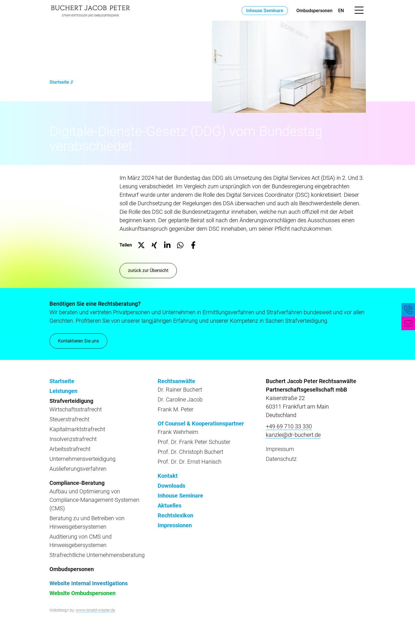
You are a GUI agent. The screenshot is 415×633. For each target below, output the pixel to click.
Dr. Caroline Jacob (180, 399)
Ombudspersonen (314, 10)
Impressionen (175, 525)
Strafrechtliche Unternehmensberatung (97, 555)
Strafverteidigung (71, 400)
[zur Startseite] (90, 10)
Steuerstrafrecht (69, 419)
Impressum (280, 449)
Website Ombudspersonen (82, 593)
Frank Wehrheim (178, 432)
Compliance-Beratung (77, 482)
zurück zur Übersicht (148, 270)
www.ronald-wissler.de (95, 610)
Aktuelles (169, 505)
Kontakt (168, 475)
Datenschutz (281, 458)
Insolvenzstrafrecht (73, 439)
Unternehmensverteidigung (82, 458)
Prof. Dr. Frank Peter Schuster (194, 441)
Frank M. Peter (176, 409)
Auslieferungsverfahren (78, 468)
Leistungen (63, 391)
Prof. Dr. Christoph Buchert (190, 451)
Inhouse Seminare (264, 10)
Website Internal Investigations (88, 583)
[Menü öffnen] (359, 10)
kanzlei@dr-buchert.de (293, 434)
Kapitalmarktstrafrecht (77, 429)
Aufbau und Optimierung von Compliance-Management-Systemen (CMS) (94, 500)
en (341, 10)
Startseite (59, 82)
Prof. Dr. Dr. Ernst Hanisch (189, 461)
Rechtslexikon (175, 515)
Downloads (171, 485)
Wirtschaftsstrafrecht (75, 409)
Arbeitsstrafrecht (69, 449)
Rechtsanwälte (176, 381)
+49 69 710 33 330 (289, 426)
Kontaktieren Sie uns (78, 341)
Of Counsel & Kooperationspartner (201, 423)
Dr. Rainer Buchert (180, 389)
